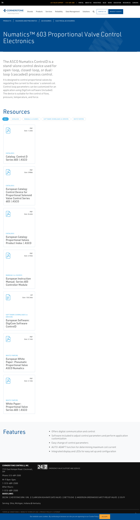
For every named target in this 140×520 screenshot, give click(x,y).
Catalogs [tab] (15, 119)
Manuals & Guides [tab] (31, 119)
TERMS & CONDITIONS (10, 512)
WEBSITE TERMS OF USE (29, 512)
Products (7, 21)
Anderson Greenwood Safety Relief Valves (97, 497)
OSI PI (122, 497)
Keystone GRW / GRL (20, 497)
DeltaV (5, 497)
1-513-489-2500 (10, 483)
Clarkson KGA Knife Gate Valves (46, 497)
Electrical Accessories (65, 21)
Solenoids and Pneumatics (26, 21)
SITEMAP (57, 512)
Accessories (46, 21)
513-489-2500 (15, 475)
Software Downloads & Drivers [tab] (56, 119)
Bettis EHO (69, 497)
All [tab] (5, 119)
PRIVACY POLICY (46, 512)
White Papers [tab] (79, 119)
